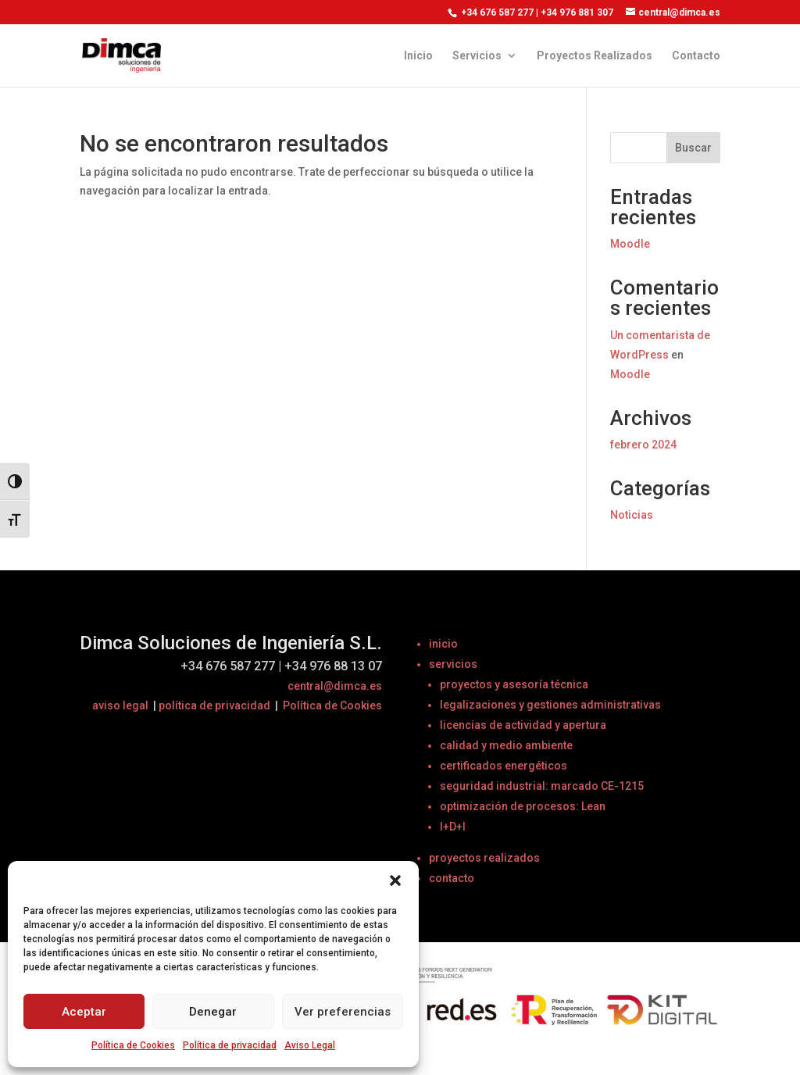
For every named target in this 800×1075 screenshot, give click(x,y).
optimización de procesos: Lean (522, 806)
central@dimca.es (335, 686)
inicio (443, 644)
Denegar (213, 1012)
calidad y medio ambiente (506, 745)
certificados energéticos (503, 765)
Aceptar (84, 1012)
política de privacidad (214, 705)
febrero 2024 (643, 444)
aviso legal (120, 705)
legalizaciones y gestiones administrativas (550, 704)
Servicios (477, 56)
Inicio (418, 56)
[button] (395, 880)
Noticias (631, 515)
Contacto (696, 56)
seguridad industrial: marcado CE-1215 (542, 786)
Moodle (630, 244)
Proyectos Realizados (594, 56)
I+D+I (453, 826)
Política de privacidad (230, 1045)
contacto (451, 878)
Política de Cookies (133, 1045)
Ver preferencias (343, 1012)
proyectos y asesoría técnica (514, 684)
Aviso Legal (309, 1045)
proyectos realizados (484, 858)
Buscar (693, 147)
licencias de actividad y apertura (523, 725)
